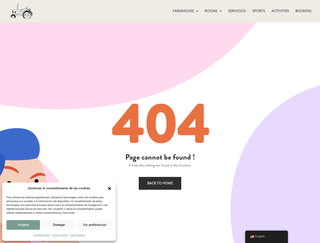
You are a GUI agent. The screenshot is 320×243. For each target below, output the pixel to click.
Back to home (160, 183)
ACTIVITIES (280, 11)
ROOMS (213, 11)
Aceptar (23, 225)
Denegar (59, 225)
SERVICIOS (237, 11)
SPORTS (258, 11)
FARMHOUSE (185, 11)
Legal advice (77, 235)
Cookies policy (41, 235)
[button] (109, 188)
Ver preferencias (94, 225)
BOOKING (303, 11)
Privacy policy (60, 235)
